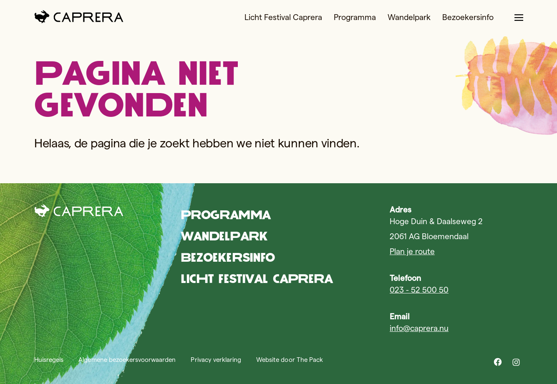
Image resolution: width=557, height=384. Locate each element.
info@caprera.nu (419, 328)
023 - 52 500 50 (419, 289)
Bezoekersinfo (468, 17)
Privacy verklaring (216, 359)
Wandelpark (409, 17)
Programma (355, 17)
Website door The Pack (289, 359)
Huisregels (48, 359)
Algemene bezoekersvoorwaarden (127, 359)
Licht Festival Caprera (283, 17)
